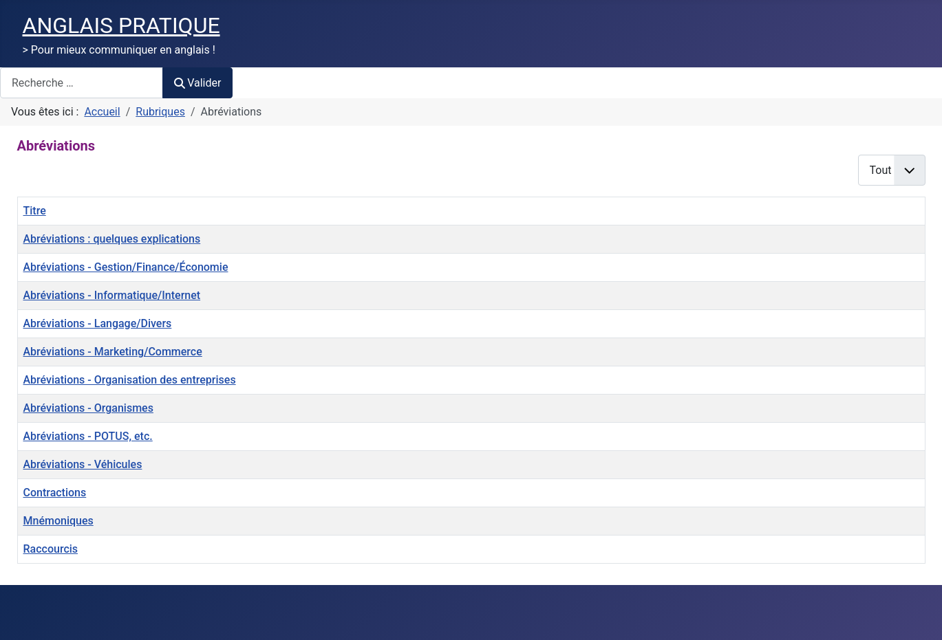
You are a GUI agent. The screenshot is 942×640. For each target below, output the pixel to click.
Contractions (55, 492)
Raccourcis (50, 548)
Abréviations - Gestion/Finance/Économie (125, 267)
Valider (197, 82)
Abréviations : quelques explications (112, 238)
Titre (34, 210)
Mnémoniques (58, 520)
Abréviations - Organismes (88, 408)
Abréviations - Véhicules (82, 464)
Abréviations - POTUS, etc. (88, 436)
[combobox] (81, 82)
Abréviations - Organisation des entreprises (129, 379)
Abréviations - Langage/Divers (97, 323)
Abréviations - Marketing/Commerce (112, 351)
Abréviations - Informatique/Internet (112, 295)
